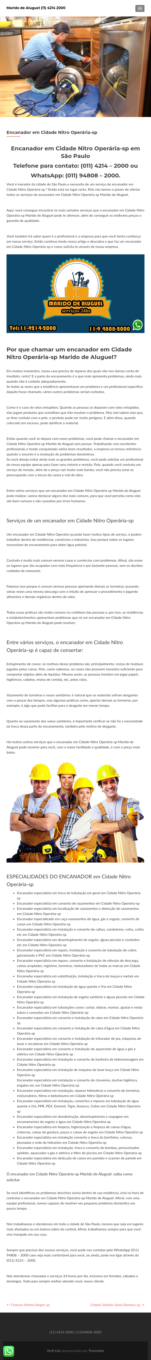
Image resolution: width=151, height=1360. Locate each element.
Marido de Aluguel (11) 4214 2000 (36, 8)
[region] (75, 66)
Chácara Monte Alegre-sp (28, 1305)
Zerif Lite (54, 1351)
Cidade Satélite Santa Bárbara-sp (117, 1305)
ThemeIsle (96, 1351)
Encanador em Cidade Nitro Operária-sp (52, 132)
